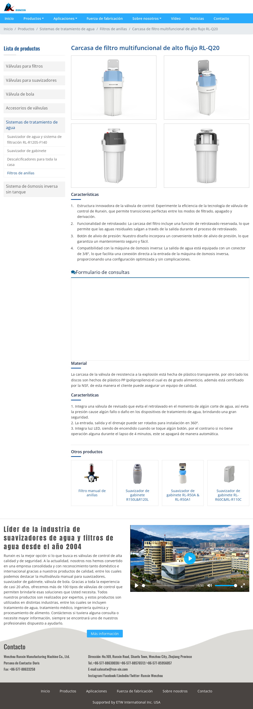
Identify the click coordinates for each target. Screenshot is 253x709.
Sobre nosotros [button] (145, 18)
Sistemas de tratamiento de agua (67, 28)
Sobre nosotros (175, 691)
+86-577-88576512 (132, 662)
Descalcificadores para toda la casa (32, 162)
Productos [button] (32, 18)
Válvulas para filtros (24, 66)
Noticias (197, 18)
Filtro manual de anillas (92, 493)
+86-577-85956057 (159, 662)
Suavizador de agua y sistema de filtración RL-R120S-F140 (34, 139)
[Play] (137, 585)
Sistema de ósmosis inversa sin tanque (32, 189)
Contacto (221, 18)
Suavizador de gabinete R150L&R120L (137, 495)
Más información (105, 633)
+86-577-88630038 (106, 662)
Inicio (9, 18)
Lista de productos (22, 48)
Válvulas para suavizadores (31, 80)
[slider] (168, 585)
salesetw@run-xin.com (112, 669)
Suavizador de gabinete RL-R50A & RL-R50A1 (183, 495)
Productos (26, 28)
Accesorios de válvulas (27, 108)
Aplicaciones (96, 691)
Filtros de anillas (113, 28)
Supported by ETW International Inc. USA (126, 702)
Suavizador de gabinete (26, 150)
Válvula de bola (20, 94)
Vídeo (176, 18)
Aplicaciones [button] (64, 18)
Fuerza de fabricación (105, 18)
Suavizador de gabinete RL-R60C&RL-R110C (228, 495)
